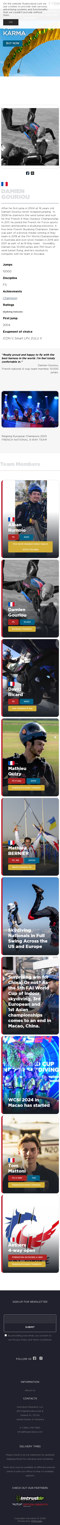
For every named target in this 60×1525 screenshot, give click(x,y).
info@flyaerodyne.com (30, 1432)
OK (11, 22)
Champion (10, 298)
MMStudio (36, 1521)
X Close (54, 3)
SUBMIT (30, 1327)
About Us (30, 1390)
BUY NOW (12, 43)
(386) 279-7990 (31, 1428)
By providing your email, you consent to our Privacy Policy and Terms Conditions (30, 1338)
